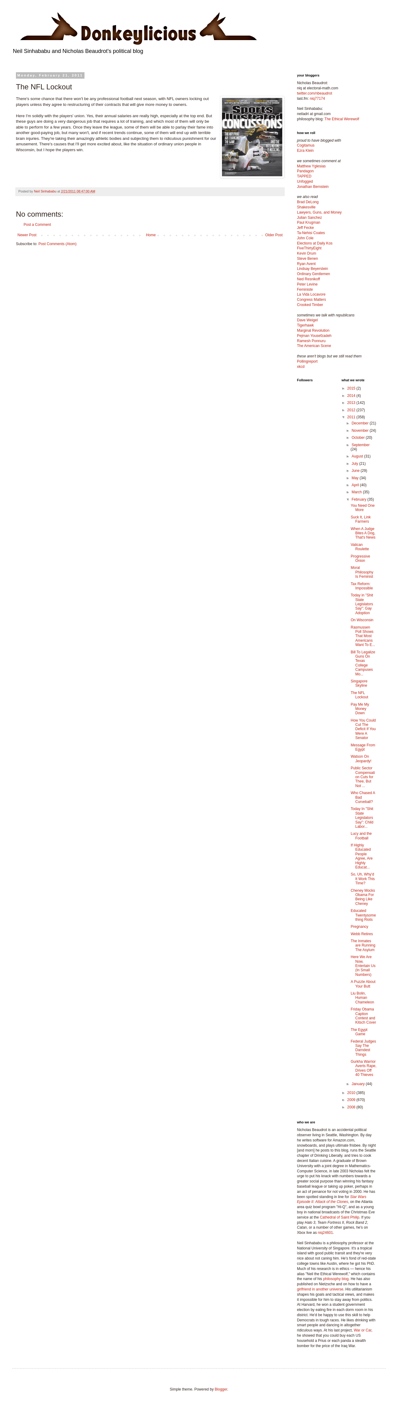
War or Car (362, 1330)
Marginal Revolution (313, 330)
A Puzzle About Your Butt (363, 984)
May (355, 478)
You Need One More (362, 507)
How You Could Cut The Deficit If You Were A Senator (363, 729)
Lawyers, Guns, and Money (319, 212)
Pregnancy (359, 926)
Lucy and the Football (361, 835)
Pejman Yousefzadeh (314, 336)
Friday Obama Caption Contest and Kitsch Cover (363, 1016)
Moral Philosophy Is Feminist (362, 572)
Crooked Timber (310, 305)
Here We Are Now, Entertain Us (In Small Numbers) (363, 966)
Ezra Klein (305, 150)
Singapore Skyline (359, 683)
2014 (351, 396)
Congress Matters (311, 299)
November (360, 430)
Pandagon (305, 171)
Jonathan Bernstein (313, 187)
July (355, 463)
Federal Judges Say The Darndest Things (363, 1048)
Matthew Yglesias (311, 166)
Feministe (305, 289)
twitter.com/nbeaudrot (314, 93)
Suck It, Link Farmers (360, 519)
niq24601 (325, 1232)
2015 (351, 388)
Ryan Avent (306, 264)
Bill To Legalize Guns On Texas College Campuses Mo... (363, 663)
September (360, 445)
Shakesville (306, 207)
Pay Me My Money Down (360, 708)
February (359, 499)
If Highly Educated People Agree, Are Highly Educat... (362, 856)
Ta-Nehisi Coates (311, 233)
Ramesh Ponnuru (311, 341)
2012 (351, 410)
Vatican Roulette (360, 547)
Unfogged (305, 181)
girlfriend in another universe (320, 1289)
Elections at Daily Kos (314, 243)
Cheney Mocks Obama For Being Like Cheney (363, 897)
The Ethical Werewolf (342, 119)
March (357, 492)
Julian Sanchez (309, 217)
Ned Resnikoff (308, 279)
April (355, 485)
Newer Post (26, 235)
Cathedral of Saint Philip (339, 1217)
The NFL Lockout (359, 695)
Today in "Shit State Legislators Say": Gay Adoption (362, 604)
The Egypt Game (359, 1032)
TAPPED (304, 176)
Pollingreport (307, 361)
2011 (351, 417)
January (358, 1084)
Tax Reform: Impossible (362, 586)
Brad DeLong (308, 202)
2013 (351, 403)
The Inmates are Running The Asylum (363, 945)
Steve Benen (307, 258)
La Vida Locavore (311, 294)
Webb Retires (362, 934)
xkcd (301, 366)
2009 (351, 1100)
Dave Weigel (307, 320)
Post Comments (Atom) (57, 244)
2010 (351, 1093)
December (360, 423)
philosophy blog (335, 1279)
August (357, 456)
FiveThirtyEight (309, 248)
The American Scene (314, 346)
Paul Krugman (308, 222)
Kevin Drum (306, 253)
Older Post (274, 235)
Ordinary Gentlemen (313, 274)
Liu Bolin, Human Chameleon (362, 997)
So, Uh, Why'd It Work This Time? (363, 878)
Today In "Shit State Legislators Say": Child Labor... (362, 818)
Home (151, 235)
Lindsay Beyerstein (312, 269)
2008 (351, 1107)
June (355, 471)
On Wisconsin (362, 620)
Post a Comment (37, 224)
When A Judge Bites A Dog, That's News (363, 533)
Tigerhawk (305, 325)
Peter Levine (307, 284)
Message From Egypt (363, 747)
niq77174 (317, 98)
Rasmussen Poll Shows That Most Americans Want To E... (363, 636)
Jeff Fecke (305, 228)
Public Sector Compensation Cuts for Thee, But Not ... (363, 777)
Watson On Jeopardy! (361, 758)
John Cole (305, 238)
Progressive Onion (360, 558)
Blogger (221, 1389)
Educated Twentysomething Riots (363, 915)
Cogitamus (305, 145)
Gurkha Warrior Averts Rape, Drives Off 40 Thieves (363, 1068)
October (358, 437)
